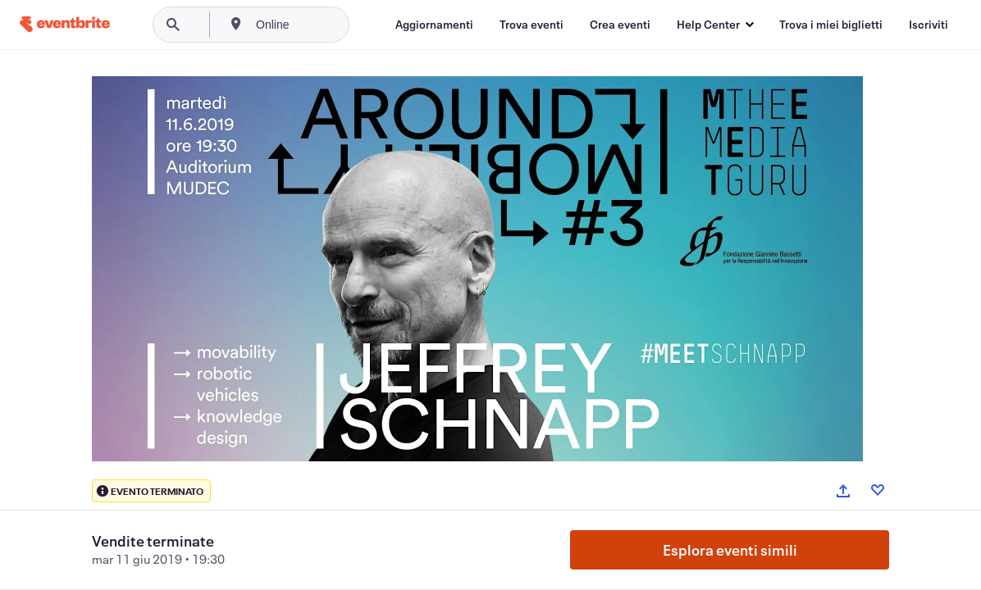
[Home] (65, 24)
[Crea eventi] (620, 24)
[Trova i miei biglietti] (831, 24)
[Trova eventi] (531, 24)
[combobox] (327, 24)
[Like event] (877, 490)
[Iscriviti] (928, 24)
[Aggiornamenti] (434, 24)
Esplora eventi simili (730, 550)
